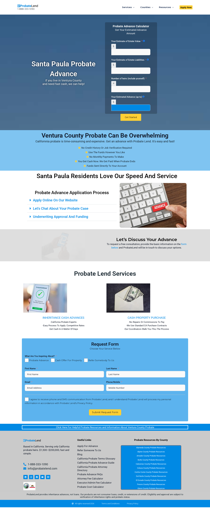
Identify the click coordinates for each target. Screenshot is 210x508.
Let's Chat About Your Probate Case (61, 208)
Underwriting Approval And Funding (61, 217)
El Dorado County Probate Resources (151, 480)
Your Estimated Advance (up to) (126, 97)
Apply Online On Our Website (56, 200)
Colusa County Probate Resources (151, 468)
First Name (30, 368)
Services (130, 7)
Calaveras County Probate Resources (151, 464)
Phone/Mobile (113, 382)
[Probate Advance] (27, 360)
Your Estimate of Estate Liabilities (127, 60)
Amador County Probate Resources (151, 456)
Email (28, 382)
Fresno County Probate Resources (151, 484)
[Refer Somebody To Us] (86, 360)
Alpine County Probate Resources (151, 452)
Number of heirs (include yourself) (128, 78)
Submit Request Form (105, 412)
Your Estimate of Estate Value (125, 41)
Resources (166, 7)
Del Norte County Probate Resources (151, 476)
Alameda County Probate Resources (151, 448)
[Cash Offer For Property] (53, 360)
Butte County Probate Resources (151, 460)
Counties (147, 7)
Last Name (111, 368)
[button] (186, 7)
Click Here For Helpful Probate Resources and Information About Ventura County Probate (105, 427)
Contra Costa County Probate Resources (151, 472)
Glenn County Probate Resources (151, 488)
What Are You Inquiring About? (40, 356)
